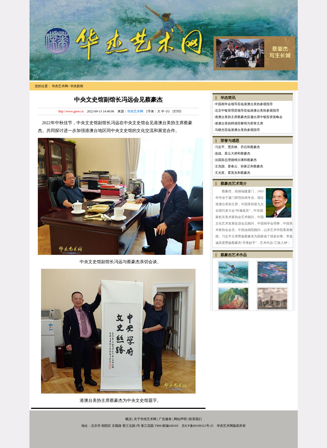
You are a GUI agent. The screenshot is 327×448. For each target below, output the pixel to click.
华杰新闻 (76, 86)
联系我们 (195, 419)
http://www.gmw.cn (70, 111)
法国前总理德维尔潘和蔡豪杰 (236, 160)
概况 (128, 419)
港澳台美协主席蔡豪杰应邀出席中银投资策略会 (248, 117)
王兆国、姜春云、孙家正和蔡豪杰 (239, 166)
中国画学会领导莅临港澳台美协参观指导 (244, 104)
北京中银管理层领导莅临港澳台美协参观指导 (247, 110)
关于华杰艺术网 (145, 419)
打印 (177, 111)
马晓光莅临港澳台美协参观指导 (237, 130)
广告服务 (165, 419)
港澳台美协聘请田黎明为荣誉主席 (239, 123)
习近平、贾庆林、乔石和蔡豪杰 (237, 147)
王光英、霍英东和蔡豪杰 (232, 173)
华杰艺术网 (60, 86)
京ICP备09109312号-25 (198, 426)
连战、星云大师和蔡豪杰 (232, 153)
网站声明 (180, 419)
